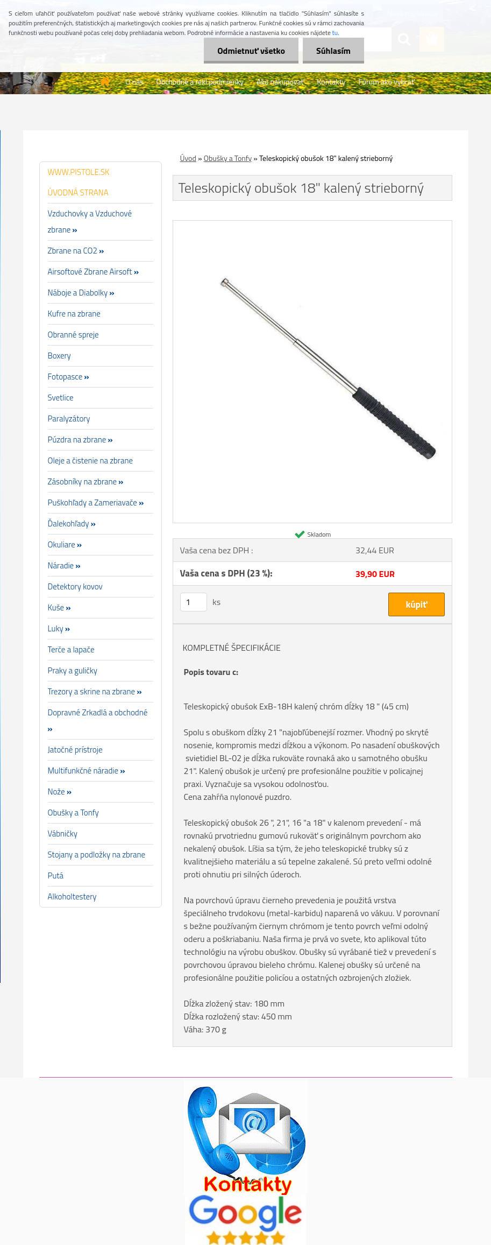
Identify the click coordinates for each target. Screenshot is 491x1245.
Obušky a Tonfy (228, 158)
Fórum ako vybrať (386, 81)
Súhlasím (333, 50)
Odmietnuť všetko (251, 50)
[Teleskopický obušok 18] (312, 225)
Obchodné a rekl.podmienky (200, 81)
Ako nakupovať (280, 81)
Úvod (188, 158)
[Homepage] (105, 81)
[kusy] (193, 602)
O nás (134, 81)
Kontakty (331, 81)
